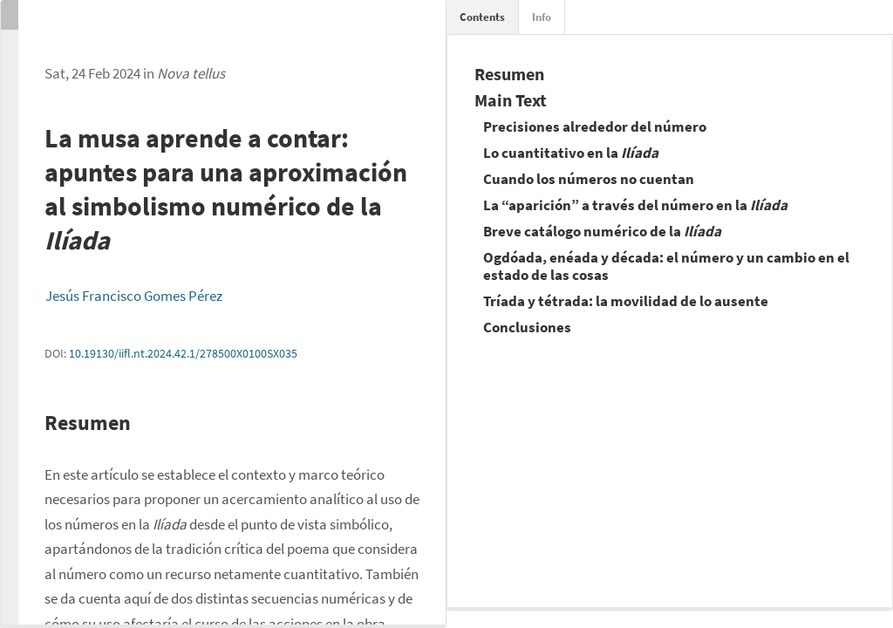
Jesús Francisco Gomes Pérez (133, 295)
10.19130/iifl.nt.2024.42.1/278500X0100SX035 (183, 353)
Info (541, 17)
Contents (482, 17)
